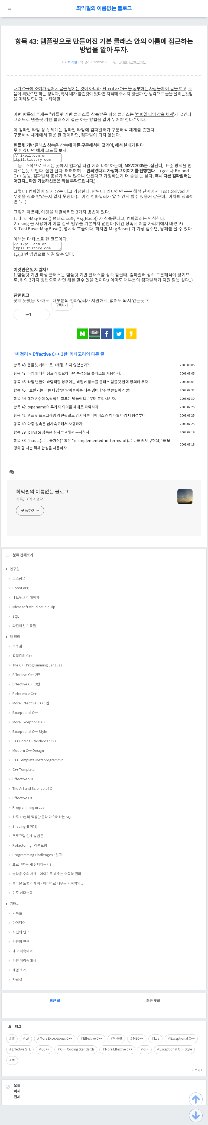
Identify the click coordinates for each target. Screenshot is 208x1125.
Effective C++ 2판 (26, 678)
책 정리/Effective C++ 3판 (98, 62)
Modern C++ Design (28, 754)
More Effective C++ (118, 1053)
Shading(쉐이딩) (24, 830)
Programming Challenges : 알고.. (38, 858)
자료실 (17, 983)
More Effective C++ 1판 (30, 707)
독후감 (17, 650)
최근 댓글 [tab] (153, 1004)
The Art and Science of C (32, 792)
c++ (146, 1053)
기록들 (17, 917)
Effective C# (22, 802)
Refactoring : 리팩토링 (29, 849)
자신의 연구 (21, 936)
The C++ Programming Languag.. (38, 669)
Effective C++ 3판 (49, 357)
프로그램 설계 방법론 (27, 839)
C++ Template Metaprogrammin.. (38, 764)
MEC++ (138, 1042)
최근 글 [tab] (55, 1004)
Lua (157, 1042)
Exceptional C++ (25, 716)
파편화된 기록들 (24, 629)
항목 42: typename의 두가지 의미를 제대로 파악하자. (56, 410)
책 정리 (21, 357)
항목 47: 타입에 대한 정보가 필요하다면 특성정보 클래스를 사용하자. (67, 377)
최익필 (72, 62)
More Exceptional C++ (29, 726)
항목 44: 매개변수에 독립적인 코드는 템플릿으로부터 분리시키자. (65, 402)
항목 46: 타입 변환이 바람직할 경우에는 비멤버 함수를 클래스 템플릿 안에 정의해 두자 (81, 385)
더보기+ (196, 1073)
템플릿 (117, 1042)
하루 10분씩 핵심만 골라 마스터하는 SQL (42, 820)
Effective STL (23, 783)
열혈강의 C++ (22, 659)
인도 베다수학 (22, 896)
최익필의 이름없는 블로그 (104, 9)
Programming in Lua (28, 811)
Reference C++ (24, 697)
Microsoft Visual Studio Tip (33, 610)
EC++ (45, 1053)
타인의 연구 (21, 945)
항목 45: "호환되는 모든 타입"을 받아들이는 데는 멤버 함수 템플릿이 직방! (72, 394)
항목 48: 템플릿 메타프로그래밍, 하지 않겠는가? (51, 368)
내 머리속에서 (22, 955)
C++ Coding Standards (77, 1053)
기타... (14, 907)
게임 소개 (19, 974)
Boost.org (20, 591)
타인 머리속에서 (24, 964)
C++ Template (23, 773)
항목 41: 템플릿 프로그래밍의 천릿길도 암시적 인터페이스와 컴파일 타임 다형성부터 (80, 419)
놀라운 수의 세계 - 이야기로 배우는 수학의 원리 (46, 877)
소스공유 (18, 582)
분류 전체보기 (22, 559)
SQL (15, 620)
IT (13, 1042)
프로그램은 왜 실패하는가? (31, 868)
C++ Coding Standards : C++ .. (35, 745)
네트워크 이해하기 (25, 601)
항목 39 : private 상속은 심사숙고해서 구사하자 (51, 436)
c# (27, 1042)
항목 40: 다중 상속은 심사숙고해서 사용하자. (48, 427)
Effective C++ (92, 1042)
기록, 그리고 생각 (29, 503)
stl (13, 1063)
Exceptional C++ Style (29, 735)
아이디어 (18, 926)
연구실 (15, 572)
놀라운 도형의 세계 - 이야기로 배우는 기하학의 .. (47, 887)
